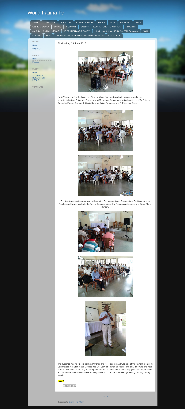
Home (35, 22)
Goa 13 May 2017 (40, 27)
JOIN (145, 31)
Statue (138, 22)
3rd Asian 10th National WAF (45, 31)
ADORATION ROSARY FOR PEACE (38, 78)
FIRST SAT (125, 22)
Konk (48, 35)
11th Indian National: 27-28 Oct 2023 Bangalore (116, 31)
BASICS (57, 27)
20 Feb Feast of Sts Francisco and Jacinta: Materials (79, 35)
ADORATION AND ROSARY (77, 31)
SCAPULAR (65, 22)
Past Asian (131, 27)
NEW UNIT (71, 27)
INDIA (112, 22)
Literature (36, 35)
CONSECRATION (84, 22)
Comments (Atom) (76, 402)
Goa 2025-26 (114, 35)
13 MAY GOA (49, 22)
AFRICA (101, 22)
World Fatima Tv (46, 13)
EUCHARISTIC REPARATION (107, 27)
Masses (35, 62)
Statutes (85, 27)
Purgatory (36, 48)
